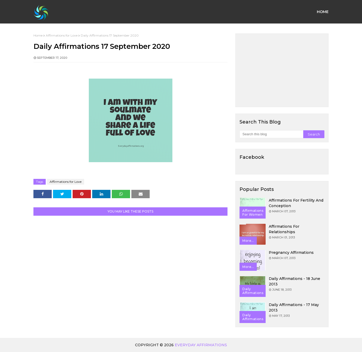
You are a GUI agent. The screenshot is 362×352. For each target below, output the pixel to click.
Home (38, 35)
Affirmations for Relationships (284, 229)
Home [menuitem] (323, 11)
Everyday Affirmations (201, 345)
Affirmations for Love (62, 35)
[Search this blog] (271, 134)
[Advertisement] (282, 70)
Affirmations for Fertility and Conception (296, 203)
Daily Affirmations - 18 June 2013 (294, 281)
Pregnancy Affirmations (291, 252)
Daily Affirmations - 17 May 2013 (294, 307)
